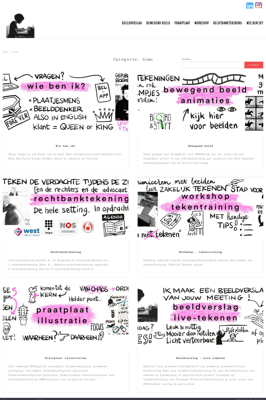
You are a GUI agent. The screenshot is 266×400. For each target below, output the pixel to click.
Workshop (201, 23)
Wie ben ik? (254, 23)
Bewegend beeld (158, 23)
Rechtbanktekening (227, 23)
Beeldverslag (132, 23)
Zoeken (186, 59)
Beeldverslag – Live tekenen (200, 358)
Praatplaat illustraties (65, 358)
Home (5, 52)
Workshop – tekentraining (200, 252)
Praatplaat (182, 23)
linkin (249, 6)
